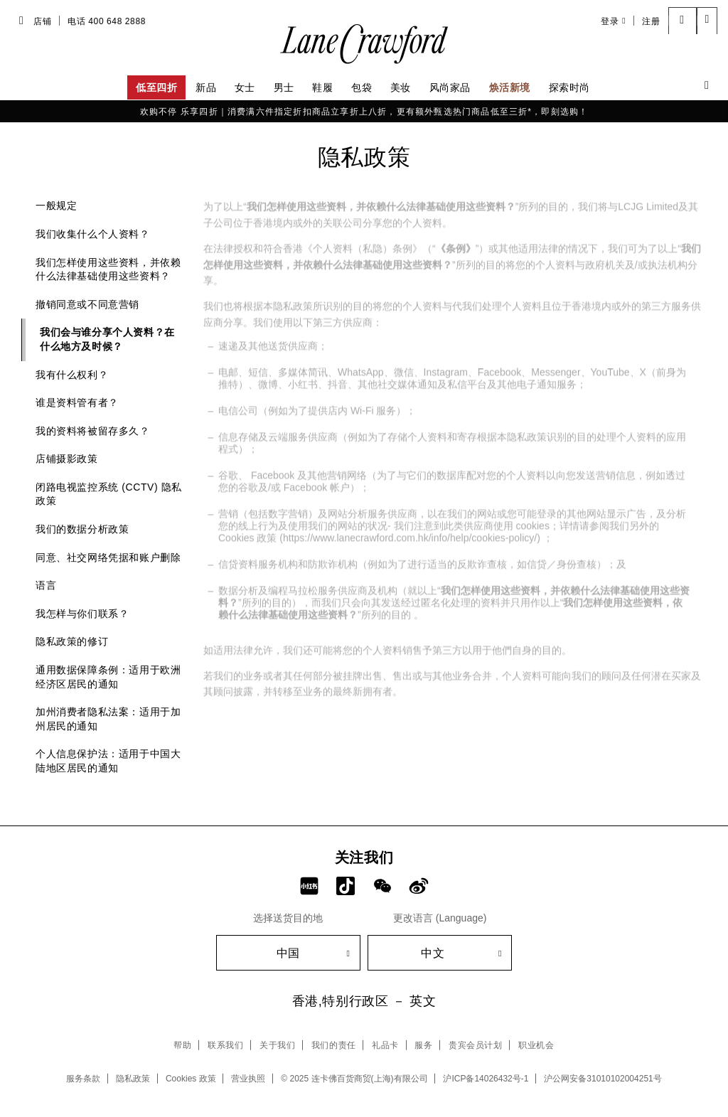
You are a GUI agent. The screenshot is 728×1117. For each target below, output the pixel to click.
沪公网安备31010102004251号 (602, 1079)
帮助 (182, 1045)
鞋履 (322, 87)
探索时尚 (569, 87)
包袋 (361, 87)
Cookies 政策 (191, 1079)
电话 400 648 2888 (107, 21)
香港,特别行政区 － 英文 (364, 1001)
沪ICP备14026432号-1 (485, 1079)
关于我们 (277, 1045)
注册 (651, 21)
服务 (423, 1045)
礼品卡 (385, 1045)
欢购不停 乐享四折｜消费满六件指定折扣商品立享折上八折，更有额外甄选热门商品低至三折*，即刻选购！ (364, 112)
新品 (206, 87)
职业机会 (536, 1045)
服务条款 (83, 1079)
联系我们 (225, 1045)
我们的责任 (333, 1045)
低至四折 (156, 87)
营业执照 (248, 1079)
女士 (245, 87)
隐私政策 (133, 1079)
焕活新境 (509, 87)
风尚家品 (450, 87)
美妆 (400, 87)
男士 (284, 87)
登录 (613, 21)
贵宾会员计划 (476, 1045)
